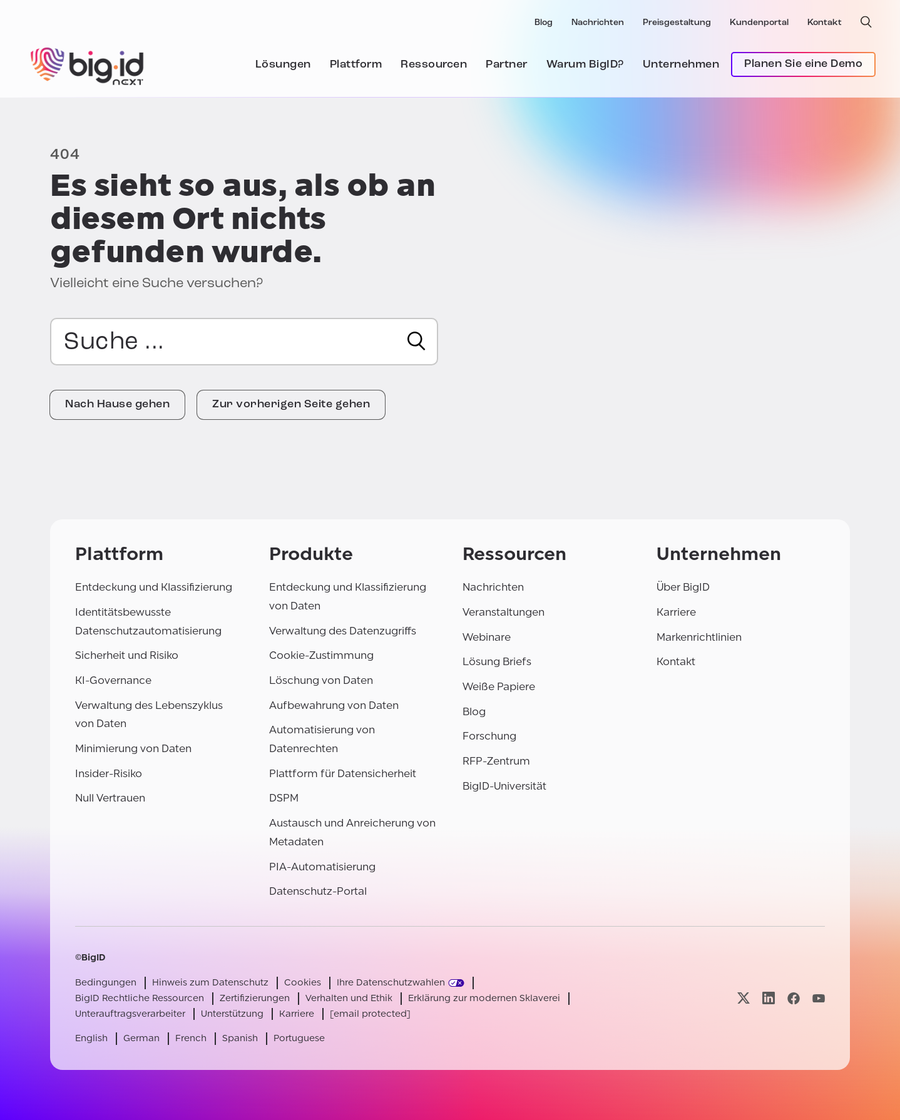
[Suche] (416, 341)
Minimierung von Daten (133, 749)
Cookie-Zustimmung (321, 655)
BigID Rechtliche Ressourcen (139, 998)
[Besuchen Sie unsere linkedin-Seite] (768, 998)
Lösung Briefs (497, 662)
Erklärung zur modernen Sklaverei (484, 998)
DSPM (284, 798)
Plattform (356, 65)
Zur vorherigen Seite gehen (291, 404)
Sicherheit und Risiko (126, 655)
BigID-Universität (504, 786)
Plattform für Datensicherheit (342, 774)
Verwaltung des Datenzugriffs (342, 631)
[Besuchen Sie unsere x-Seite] (743, 998)
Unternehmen (681, 65)
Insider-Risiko (108, 774)
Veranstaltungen (504, 612)
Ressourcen (434, 65)
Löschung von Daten (321, 680)
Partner (507, 65)
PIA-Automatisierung (322, 867)
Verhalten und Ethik (348, 998)
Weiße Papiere (499, 687)
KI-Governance (113, 680)
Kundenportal (759, 23)
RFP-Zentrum (496, 761)
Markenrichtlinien (699, 637)
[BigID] (87, 64)
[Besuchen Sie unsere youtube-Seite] (818, 998)
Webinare (487, 637)
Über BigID (683, 587)
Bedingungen (105, 982)
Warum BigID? (585, 65)
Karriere (676, 612)
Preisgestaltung (677, 23)
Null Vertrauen (110, 798)
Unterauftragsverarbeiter (130, 1014)
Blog (543, 23)
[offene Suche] (866, 22)
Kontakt (824, 23)
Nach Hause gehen (117, 404)
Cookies (302, 982)
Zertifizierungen (255, 998)
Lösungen (283, 65)
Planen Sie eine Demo (803, 64)
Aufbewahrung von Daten (334, 705)
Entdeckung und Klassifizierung (153, 587)
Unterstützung (232, 1014)
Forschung (489, 736)
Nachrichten (597, 23)
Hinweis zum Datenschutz (210, 982)
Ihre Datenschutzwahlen (391, 982)
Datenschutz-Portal (318, 891)
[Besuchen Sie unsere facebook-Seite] (793, 998)
